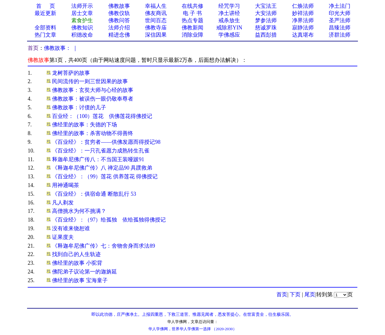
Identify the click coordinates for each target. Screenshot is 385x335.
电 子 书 (192, 13)
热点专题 (192, 20)
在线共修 (192, 6)
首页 (33, 48)
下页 (295, 294)
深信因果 (156, 35)
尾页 (309, 294)
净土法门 (339, 6)
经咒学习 (229, 6)
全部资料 (45, 28)
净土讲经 (229, 13)
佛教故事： (57, 48)
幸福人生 (156, 6)
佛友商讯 (156, 13)
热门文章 (45, 35)
